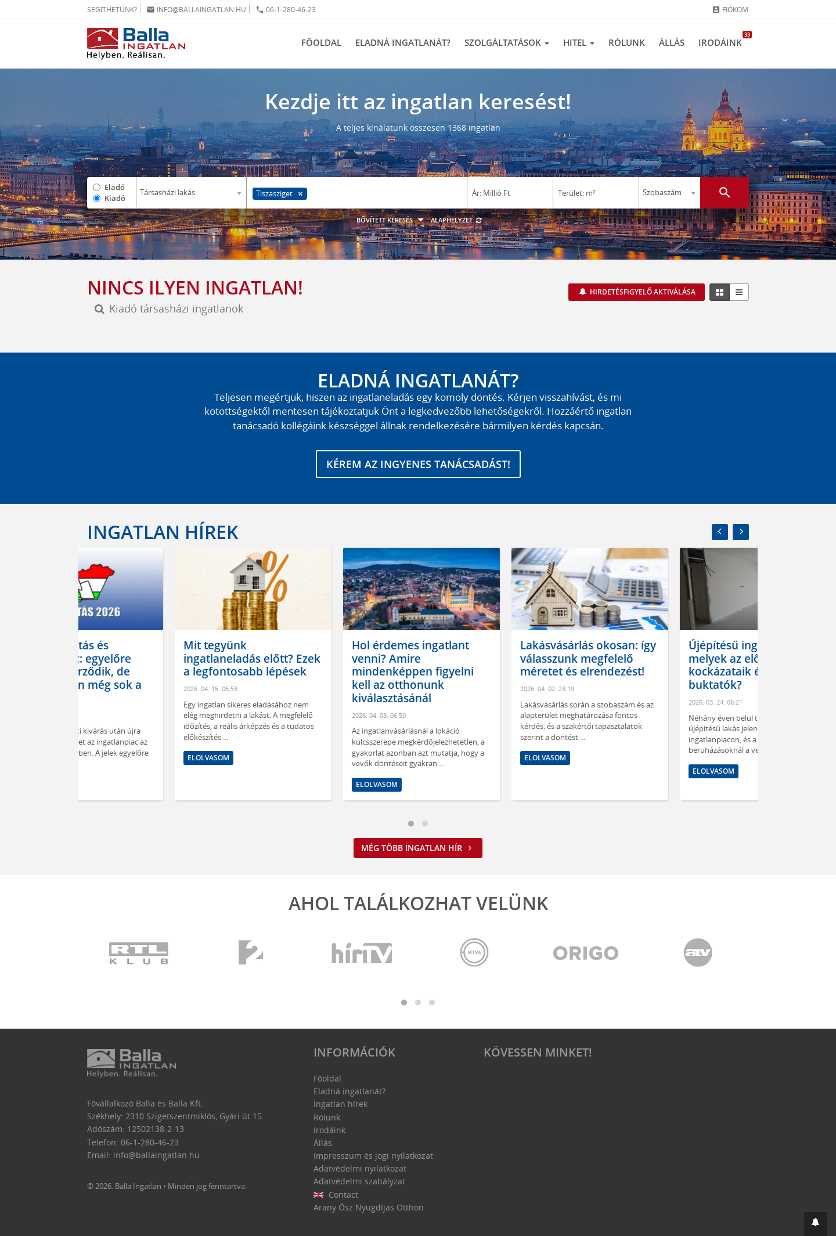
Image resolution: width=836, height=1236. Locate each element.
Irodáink (723, 39)
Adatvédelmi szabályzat (359, 1181)
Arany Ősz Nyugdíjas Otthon (369, 1207)
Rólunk (626, 42)
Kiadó (115, 198)
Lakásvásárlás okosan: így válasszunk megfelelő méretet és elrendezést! (669, 659)
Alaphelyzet (456, 219)
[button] (815, 1224)
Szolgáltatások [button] (506, 42)
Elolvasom (121, 784)
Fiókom (730, 10)
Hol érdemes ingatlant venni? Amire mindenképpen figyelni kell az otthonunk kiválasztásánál (493, 672)
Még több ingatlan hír (418, 847)
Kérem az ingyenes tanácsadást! (418, 464)
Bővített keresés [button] (391, 219)
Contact (336, 1194)
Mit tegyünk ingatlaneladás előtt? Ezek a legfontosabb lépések (332, 659)
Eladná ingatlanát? (403, 42)
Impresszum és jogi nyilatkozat (373, 1155)
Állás (671, 42)
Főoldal (321, 42)
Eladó (115, 187)
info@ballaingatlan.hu (196, 10)
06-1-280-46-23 (285, 10)
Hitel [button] (578, 42)
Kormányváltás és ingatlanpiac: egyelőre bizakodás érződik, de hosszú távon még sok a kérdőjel (159, 672)
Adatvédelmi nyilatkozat (360, 1168)
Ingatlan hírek (162, 531)
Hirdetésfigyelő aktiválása (642, 292)
